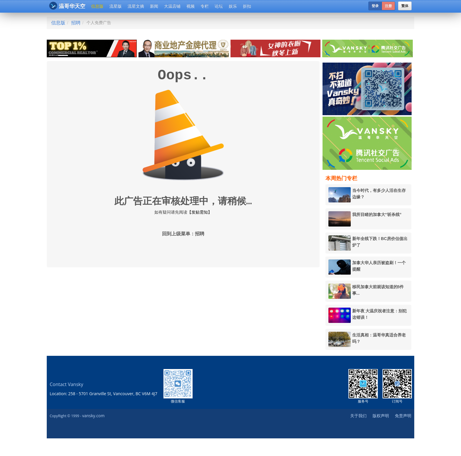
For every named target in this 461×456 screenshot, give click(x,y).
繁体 (404, 6)
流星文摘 (136, 6)
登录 (375, 6)
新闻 (154, 6)
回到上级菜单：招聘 (183, 234)
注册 (388, 6)
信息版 (97, 6)
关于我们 (358, 415)
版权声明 (381, 415)
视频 (190, 6)
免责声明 (403, 415)
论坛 (219, 6)
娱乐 (233, 6)
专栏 (205, 6)
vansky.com (93, 415)
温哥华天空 (67, 6)
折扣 (247, 6)
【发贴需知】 (199, 212)
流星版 (115, 6)
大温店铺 (172, 6)
